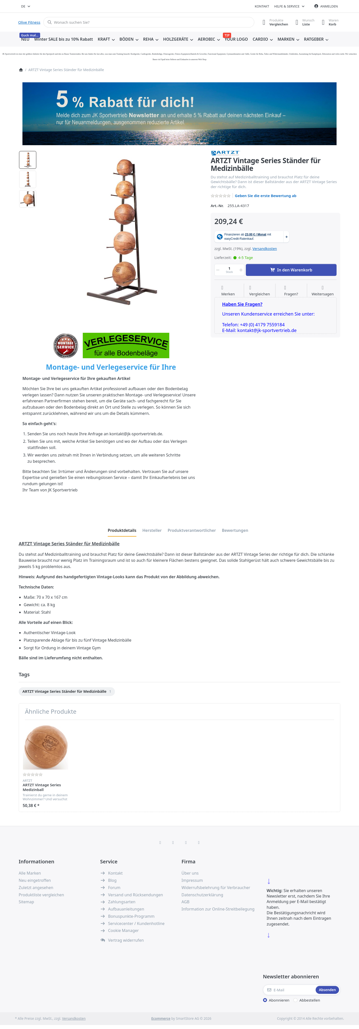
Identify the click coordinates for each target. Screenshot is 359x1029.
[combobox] (26, 6)
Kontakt (262, 6)
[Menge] (229, 270)
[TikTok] (185, 842)
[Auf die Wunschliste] (228, 291)
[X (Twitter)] (173, 842)
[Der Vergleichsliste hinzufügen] (259, 291)
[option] (27, 160)
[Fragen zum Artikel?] (291, 291)
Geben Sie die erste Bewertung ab (265, 195)
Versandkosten (265, 248)
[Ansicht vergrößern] (122, 231)
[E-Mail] (289, 990)
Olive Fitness (29, 22)
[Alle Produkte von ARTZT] (226, 152)
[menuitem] (25, 39)
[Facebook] (160, 842)
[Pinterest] (198, 842)
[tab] (122, 530)
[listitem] (122, 231)
